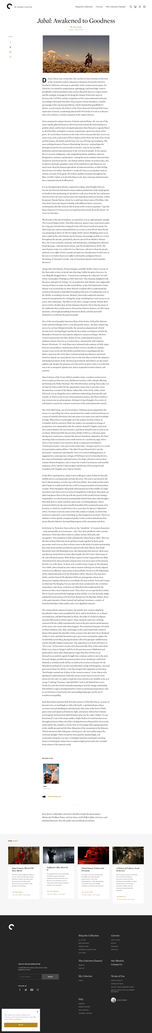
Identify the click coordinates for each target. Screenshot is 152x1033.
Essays (71, 29)
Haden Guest (18, 886)
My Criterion (85, 970)
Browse (81, 959)
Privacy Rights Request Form (122, 981)
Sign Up (81, 963)
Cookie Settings (117, 978)
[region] (21, 1020)
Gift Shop (82, 947)
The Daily (114, 944)
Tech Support (84, 1004)
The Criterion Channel (114, 6)
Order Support (84, 1001)
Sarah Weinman (54, 885)
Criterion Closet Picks (87, 944)
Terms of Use (118, 970)
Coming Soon (83, 941)
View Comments (54, 791)
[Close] (37, 1012)
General (82, 998)
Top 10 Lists (115, 934)
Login (81, 975)
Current (98, 6)
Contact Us (116, 958)
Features (114, 941)
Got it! (20, 1025)
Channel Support (85, 1008)
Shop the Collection (82, 6)
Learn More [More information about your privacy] (18, 1019)
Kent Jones (77, 27)
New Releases (84, 937)
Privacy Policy (117, 975)
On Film (15, 889)
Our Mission (117, 955)
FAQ (81, 993)
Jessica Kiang (88, 886)
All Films (82, 934)
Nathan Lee (122, 891)
